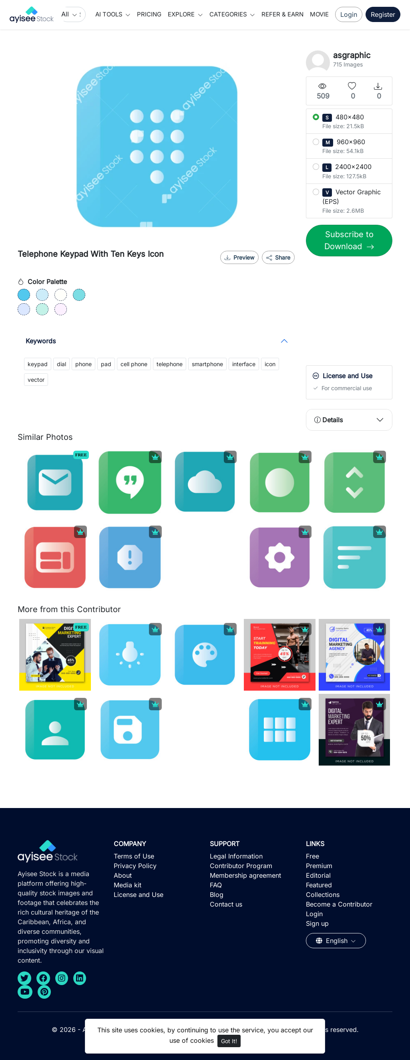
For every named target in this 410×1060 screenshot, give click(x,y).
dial (61, 364)
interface (243, 364)
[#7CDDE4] (79, 295)
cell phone (134, 364)
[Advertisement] (358, 313)
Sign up (317, 923)
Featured (319, 885)
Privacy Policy (135, 866)
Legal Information (236, 856)
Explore (182, 14)
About (123, 875)
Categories (229, 14)
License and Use (138, 895)
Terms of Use (134, 856)
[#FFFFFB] (60, 295)
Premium (319, 866)
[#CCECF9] (42, 295)
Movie (319, 14)
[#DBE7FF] (24, 309)
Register (383, 14)
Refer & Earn (282, 14)
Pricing (149, 14)
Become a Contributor (339, 904)
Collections (323, 895)
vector (36, 379)
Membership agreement (245, 875)
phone (83, 364)
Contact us (226, 904)
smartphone (207, 364)
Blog (216, 895)
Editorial (318, 875)
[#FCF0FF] (60, 309)
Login (348, 14)
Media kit (127, 885)
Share (278, 257)
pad (106, 364)
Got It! (229, 1041)
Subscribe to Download (349, 240)
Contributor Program (241, 866)
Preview (239, 257)
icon (270, 364)
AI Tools (109, 14)
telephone (170, 364)
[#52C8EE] (24, 295)
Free (312, 856)
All (66, 14)
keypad (38, 364)
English (333, 941)
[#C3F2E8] (42, 309)
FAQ (216, 885)
